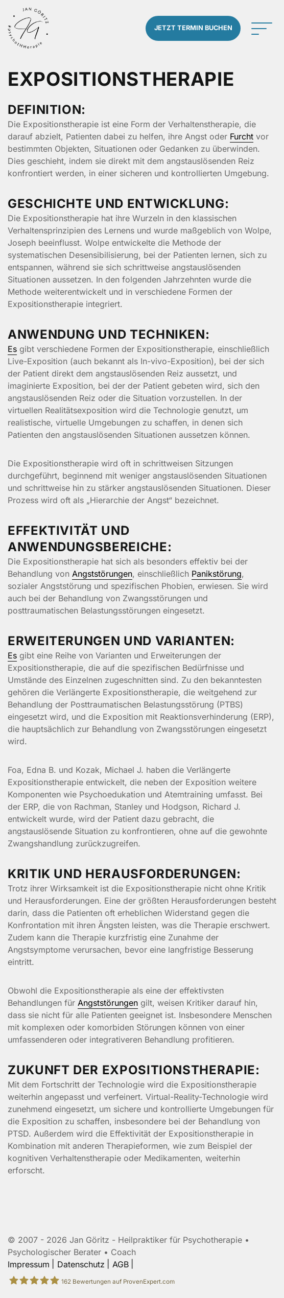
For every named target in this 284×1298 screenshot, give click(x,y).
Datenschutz (81, 1264)
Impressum (29, 1264)
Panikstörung (217, 574)
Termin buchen (193, 28)
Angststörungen (102, 574)
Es (12, 349)
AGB (120, 1264)
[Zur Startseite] (28, 28)
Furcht (241, 136)
